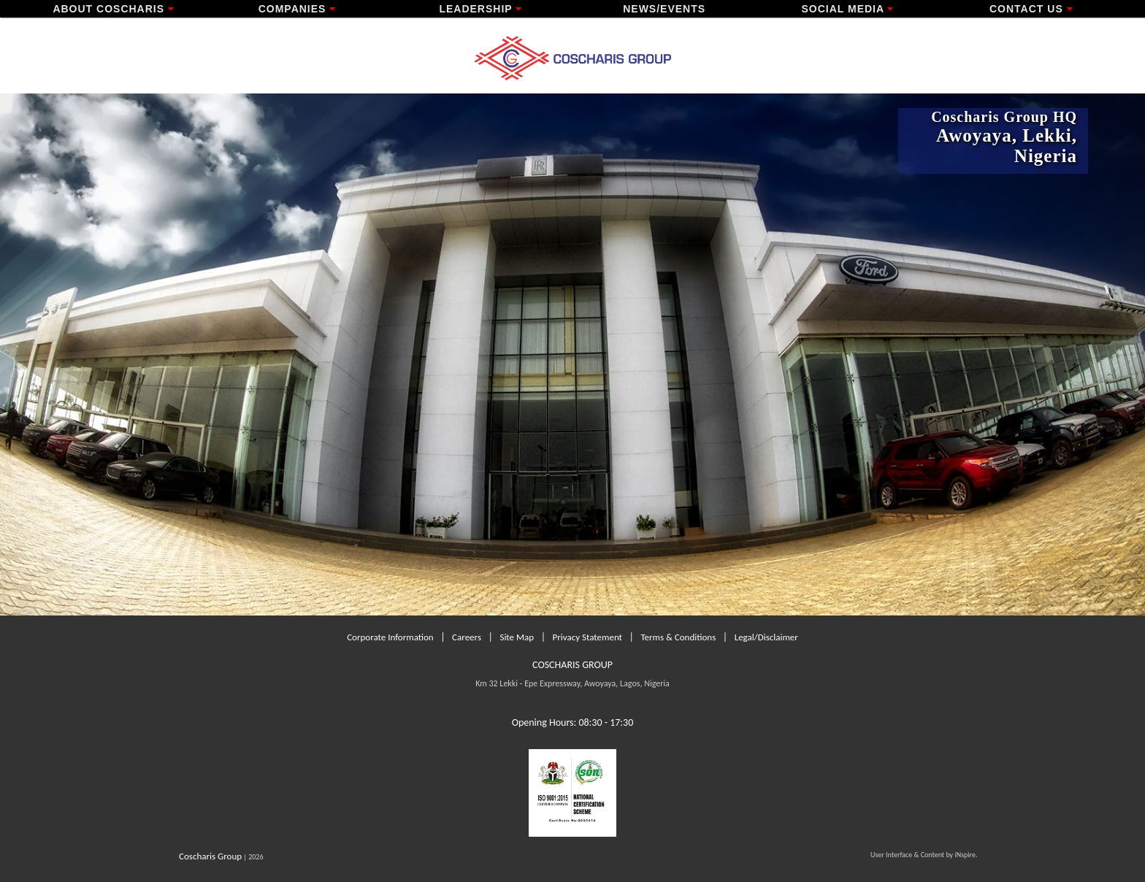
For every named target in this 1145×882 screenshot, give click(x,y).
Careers (466, 637)
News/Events (664, 9)
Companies (298, 9)
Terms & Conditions (678, 637)
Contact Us (1031, 9)
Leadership (480, 9)
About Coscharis (114, 9)
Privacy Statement (587, 637)
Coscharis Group (210, 856)
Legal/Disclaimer (766, 637)
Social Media (847, 9)
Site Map (516, 637)
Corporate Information (390, 637)
